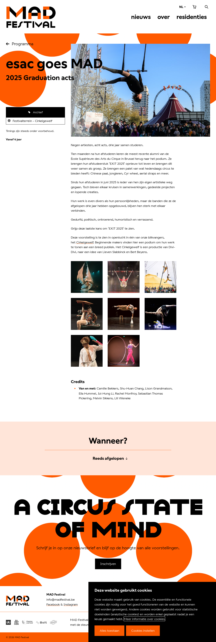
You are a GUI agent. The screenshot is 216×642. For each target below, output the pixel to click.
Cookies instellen (143, 630)
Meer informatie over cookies (144, 619)
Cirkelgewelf (84, 242)
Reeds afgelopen (108, 458)
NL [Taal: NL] (181, 7)
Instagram (71, 604)
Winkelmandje (194, 6)
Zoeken (206, 6)
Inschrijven (108, 564)
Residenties (192, 17)
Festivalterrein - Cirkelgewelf (32, 121)
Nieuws (141, 17)
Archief (37, 112)
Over (163, 17)
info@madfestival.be (60, 599)
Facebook (53, 604)
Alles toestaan (109, 630)
